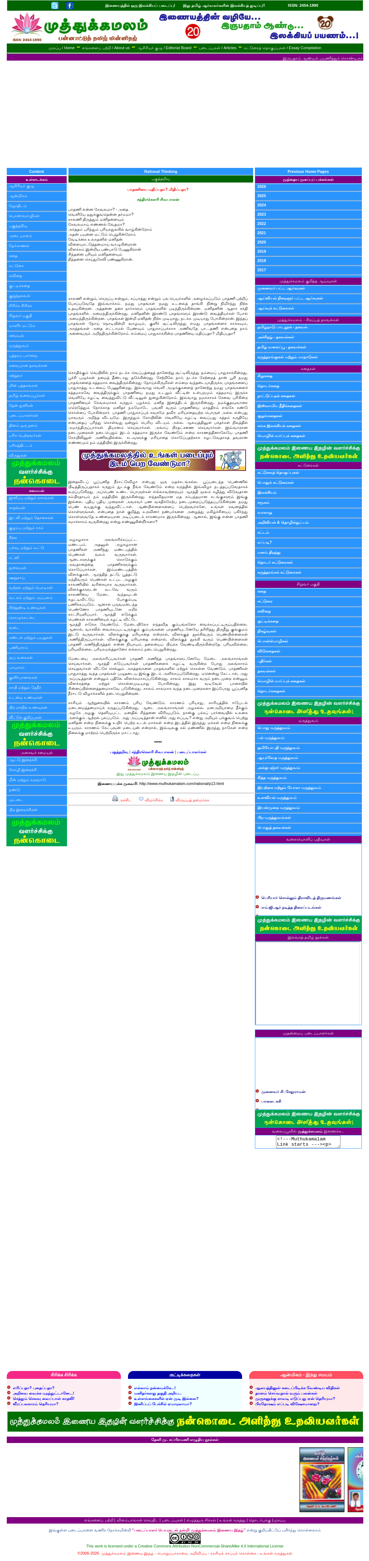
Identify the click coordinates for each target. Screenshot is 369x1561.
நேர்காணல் (19, 245)
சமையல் (16, 335)
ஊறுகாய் (17, 577)
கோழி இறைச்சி (23, 769)
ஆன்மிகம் (18, 196)
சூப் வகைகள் (21, 657)
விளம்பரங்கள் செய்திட (138, 1522)
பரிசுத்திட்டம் (20, 445)
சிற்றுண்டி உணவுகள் (27, 607)
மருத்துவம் (19, 345)
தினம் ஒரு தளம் (23, 425)
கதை (13, 255)
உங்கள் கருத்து (232, 1522)
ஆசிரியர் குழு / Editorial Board (164, 48)
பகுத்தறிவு (18, 226)
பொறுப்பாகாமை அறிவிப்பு (182, 1555)
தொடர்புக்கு (260, 1522)
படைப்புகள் (172, 1522)
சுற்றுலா (15, 375)
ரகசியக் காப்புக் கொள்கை (233, 1555)
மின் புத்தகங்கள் (23, 385)
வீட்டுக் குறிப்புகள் (25, 717)
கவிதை (15, 275)
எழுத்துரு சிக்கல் (201, 1522)
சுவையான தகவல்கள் (28, 365)
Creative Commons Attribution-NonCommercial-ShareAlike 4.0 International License (210, 1548)
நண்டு (14, 789)
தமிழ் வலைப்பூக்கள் (27, 395)
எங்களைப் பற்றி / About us (106, 48)
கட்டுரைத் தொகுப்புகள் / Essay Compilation (282, 48)
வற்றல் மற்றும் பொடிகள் (31, 587)
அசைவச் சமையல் (36, 752)
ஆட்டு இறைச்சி (23, 760)
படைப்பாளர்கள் (23, 415)
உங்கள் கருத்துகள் (276, 1555)
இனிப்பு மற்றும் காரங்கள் (31, 497)
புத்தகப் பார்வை (23, 355)
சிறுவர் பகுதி (20, 315)
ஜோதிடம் (18, 206)
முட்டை (16, 799)
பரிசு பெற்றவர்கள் (25, 435)
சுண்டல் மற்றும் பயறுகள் (30, 637)
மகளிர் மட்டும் (22, 325)
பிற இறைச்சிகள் (23, 809)
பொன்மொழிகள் (24, 216)
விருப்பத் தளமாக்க (189, 800)
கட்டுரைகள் (308, 465)
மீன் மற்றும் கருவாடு (27, 779)
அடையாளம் (20, 235)
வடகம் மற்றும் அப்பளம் (31, 597)
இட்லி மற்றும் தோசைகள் (31, 517)
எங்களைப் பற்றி (98, 1522)
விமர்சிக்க (150, 800)
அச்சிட (122, 800)
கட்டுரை (16, 265)
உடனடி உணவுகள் (25, 697)
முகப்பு (279, 1522)
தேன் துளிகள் (21, 405)
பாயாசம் (17, 667)
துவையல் (17, 567)
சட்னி (14, 557)
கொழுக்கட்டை (22, 617)
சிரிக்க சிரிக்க (20, 305)
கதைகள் (308, 368)
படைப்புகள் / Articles (217, 48)
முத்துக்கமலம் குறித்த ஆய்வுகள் (308, 281)
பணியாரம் (18, 647)
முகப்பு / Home (61, 48)
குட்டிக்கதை (19, 285)
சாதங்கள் (17, 507)
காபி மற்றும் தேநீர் (25, 687)
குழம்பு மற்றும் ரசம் (26, 527)
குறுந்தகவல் (19, 295)
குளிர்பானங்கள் (23, 677)
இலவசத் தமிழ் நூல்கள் (308, 937)
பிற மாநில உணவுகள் (28, 707)
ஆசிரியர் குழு (21, 186)
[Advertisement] (184, 114)
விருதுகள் (18, 455)
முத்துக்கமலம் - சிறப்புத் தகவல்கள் (308, 320)
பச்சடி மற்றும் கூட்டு (26, 547)
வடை (14, 627)
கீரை (13, 537)
